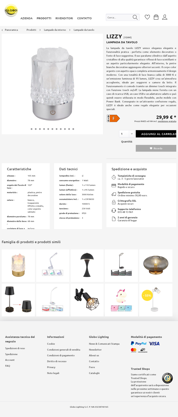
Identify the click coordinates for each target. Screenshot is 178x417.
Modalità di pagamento (131, 184)
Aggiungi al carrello (158, 133)
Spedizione (11, 354)
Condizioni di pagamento (61, 355)
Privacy (51, 367)
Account (10, 359)
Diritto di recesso (56, 361)
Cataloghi (94, 373)
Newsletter (95, 349)
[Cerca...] (123, 17)
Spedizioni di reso (15, 348)
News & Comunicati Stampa (104, 343)
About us (94, 355)
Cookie (51, 343)
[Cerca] (135, 17)
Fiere (92, 367)
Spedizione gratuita (129, 192)
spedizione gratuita (167, 121)
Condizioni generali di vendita (63, 349)
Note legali (53, 373)
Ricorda (156, 148)
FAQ (7, 365)
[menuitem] (123, 18)
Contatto (94, 361)
